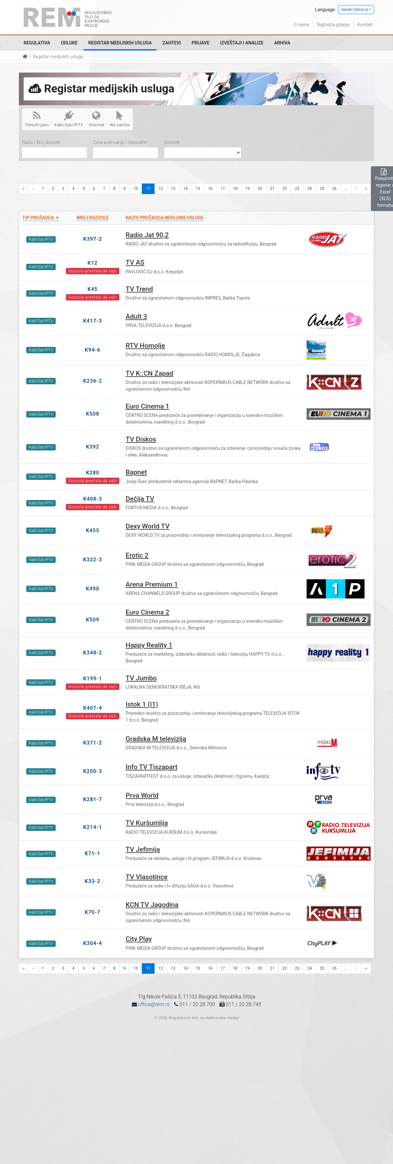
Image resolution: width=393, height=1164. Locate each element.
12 (160, 188)
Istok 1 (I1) (142, 704)
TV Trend (139, 289)
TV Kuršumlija (147, 823)
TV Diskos (141, 439)
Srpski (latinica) (354, 9)
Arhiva (282, 42)
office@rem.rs (154, 1004)
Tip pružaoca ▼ (41, 217)
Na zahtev (120, 119)
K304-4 (92, 943)
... (346, 188)
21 (272, 188)
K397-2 (92, 239)
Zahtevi (172, 42)
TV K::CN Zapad (149, 373)
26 (334, 188)
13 (173, 188)
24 (309, 188)
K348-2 (92, 653)
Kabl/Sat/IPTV (68, 119)
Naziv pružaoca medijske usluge (165, 217)
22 (285, 188)
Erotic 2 (137, 555)
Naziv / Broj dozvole (41, 142)
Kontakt (365, 24)
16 (210, 188)
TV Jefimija (143, 849)
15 (198, 188)
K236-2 (92, 381)
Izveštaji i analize (241, 42)
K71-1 (92, 853)
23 (297, 188)
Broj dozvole (92, 217)
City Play (139, 939)
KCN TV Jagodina (152, 905)
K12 (92, 263)
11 (148, 188)
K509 (92, 620)
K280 (92, 473)
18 (235, 188)
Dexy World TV (148, 526)
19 (247, 188)
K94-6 (92, 350)
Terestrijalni (37, 119)
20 (260, 188)
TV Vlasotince (147, 877)
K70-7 (92, 912)
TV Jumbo (141, 678)
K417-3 (92, 321)
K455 (92, 530)
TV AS (135, 262)
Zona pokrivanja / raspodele (120, 142)
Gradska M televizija (156, 739)
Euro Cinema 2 (147, 612)
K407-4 (92, 708)
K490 (92, 589)
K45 (92, 289)
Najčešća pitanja (333, 24)
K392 (92, 447)
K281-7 (92, 799)
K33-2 (92, 881)
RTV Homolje (145, 345)
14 (185, 188)
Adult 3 (136, 316)
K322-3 (92, 560)
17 (223, 188)
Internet (96, 119)
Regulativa (37, 42)
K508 (92, 414)
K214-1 (92, 827)
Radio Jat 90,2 (147, 235)
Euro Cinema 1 (147, 406)
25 (322, 188)
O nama (301, 24)
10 (135, 188)
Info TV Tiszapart (152, 767)
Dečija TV (140, 499)
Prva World (142, 795)
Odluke (69, 42)
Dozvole (172, 142)
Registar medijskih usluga (120, 42)
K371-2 (92, 743)
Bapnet (136, 472)
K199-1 (92, 679)
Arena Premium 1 (152, 584)
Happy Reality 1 (149, 645)
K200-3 (92, 771)
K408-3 (92, 499)
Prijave (201, 42)
